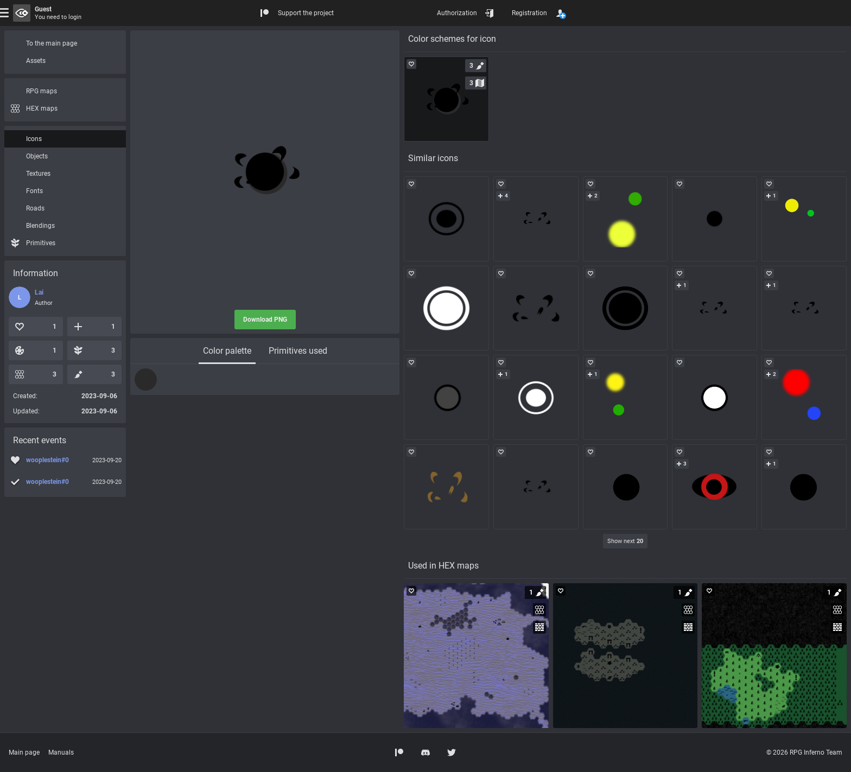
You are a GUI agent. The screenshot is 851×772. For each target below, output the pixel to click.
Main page (24, 752)
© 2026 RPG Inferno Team (804, 752)
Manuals (61, 752)
